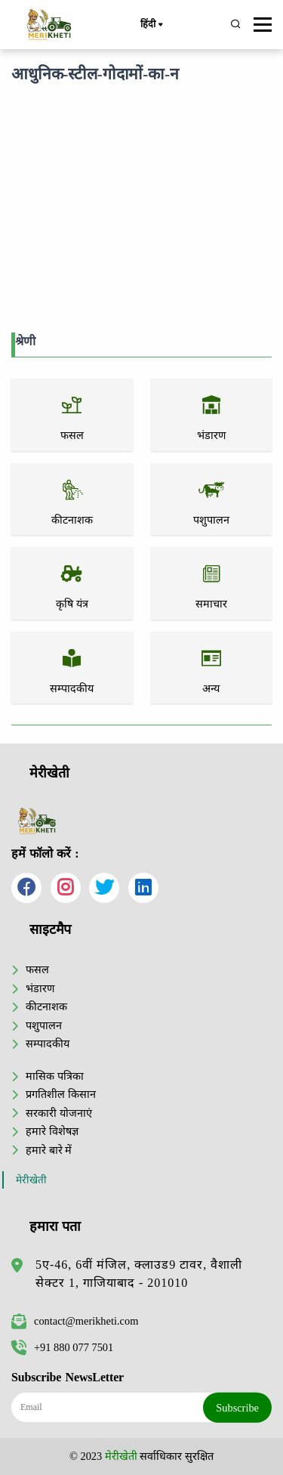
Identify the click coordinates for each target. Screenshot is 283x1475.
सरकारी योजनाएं (59, 1113)
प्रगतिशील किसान (61, 1094)
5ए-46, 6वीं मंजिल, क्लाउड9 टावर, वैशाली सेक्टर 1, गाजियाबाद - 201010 (138, 1273)
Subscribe (237, 1408)
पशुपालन (44, 1025)
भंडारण (40, 988)
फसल (37, 969)
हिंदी (150, 24)
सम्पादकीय (47, 1043)
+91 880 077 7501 (62, 1347)
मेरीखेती (31, 1180)
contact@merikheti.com (74, 1321)
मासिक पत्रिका (55, 1076)
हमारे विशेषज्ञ (52, 1131)
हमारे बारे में (49, 1150)
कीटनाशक (46, 1006)
